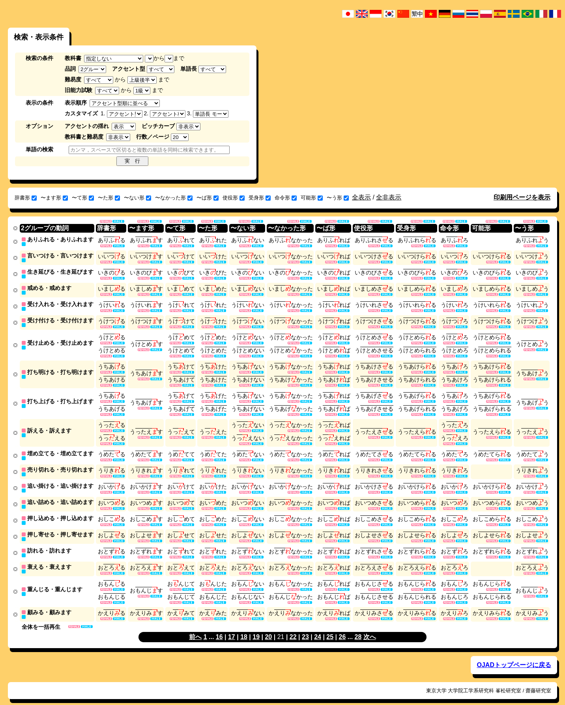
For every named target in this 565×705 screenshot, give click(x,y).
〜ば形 (207, 198)
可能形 (312, 198)
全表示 (361, 197)
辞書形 (26, 198)
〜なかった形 (174, 198)
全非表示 (388, 197)
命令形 (286, 198)
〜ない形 (137, 198)
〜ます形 (54, 198)
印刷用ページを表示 (522, 197)
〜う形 (338, 198)
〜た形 (109, 198)
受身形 (260, 198)
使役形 (234, 198)
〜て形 (83, 198)
